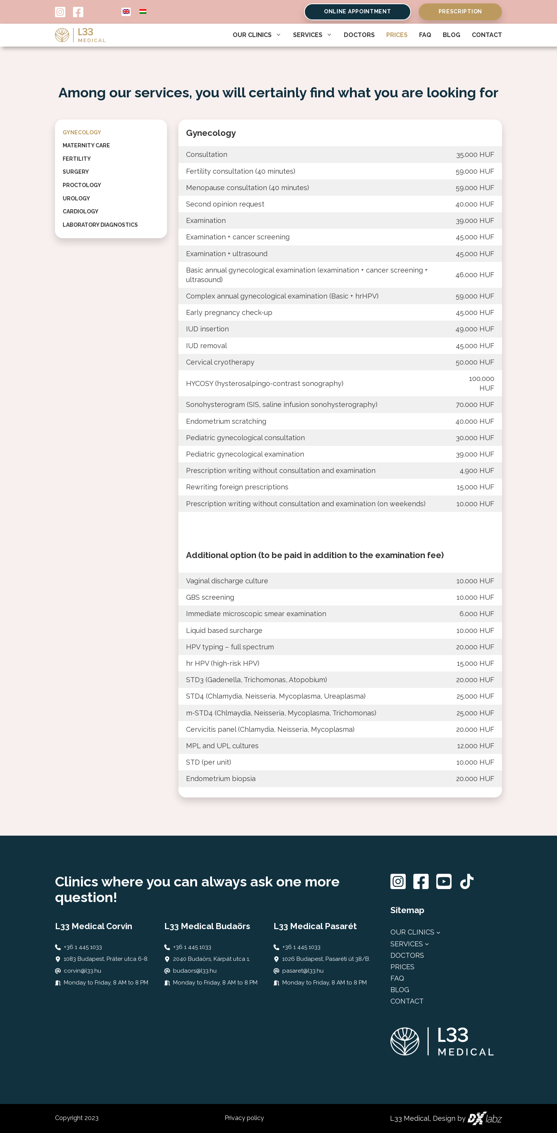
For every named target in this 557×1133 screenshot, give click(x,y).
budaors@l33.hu (195, 970)
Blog (451, 35)
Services (312, 35)
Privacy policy (244, 1118)
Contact (487, 35)
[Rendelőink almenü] (438, 932)
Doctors (359, 35)
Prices (397, 35)
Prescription (460, 11)
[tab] (111, 133)
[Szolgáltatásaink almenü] (427, 944)
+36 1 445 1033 (83, 947)
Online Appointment (357, 11)
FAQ (425, 35)
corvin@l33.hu (82, 970)
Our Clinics (257, 35)
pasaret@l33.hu (303, 970)
